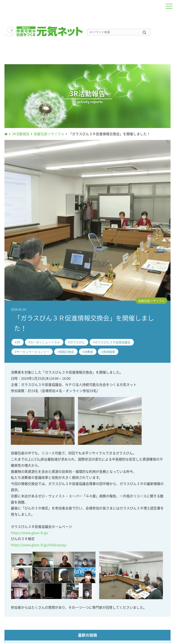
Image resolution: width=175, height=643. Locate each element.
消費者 (88, 352)
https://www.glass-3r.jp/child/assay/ (39, 544)
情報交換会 (66, 352)
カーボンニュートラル (45, 342)
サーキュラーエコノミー (33, 352)
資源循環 (109, 352)
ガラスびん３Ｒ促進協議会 (112, 342)
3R (18, 342)
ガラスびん (77, 342)
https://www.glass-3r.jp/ (29, 532)
